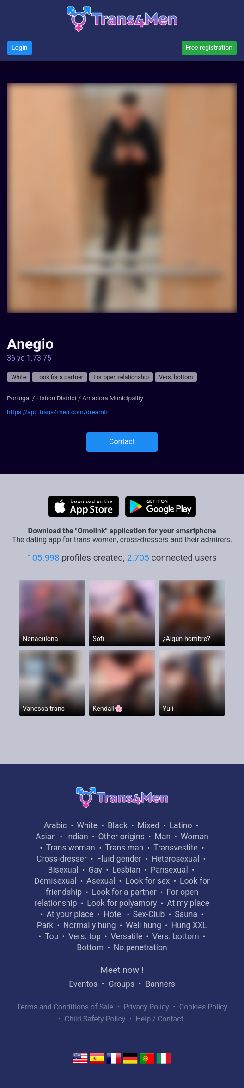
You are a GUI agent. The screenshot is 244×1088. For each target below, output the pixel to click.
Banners (160, 984)
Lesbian (126, 869)
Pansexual (169, 869)
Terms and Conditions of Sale (65, 1006)
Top (52, 936)
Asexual (100, 881)
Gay (95, 869)
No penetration (140, 947)
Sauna (186, 914)
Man (163, 836)
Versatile (126, 936)
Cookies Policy (203, 1006)
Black (118, 825)
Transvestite (175, 847)
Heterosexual (175, 858)
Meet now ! (122, 970)
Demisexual (55, 881)
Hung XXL (189, 925)
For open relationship (121, 376)
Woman (194, 836)
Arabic (55, 825)
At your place (69, 914)
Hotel (113, 914)
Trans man (124, 847)
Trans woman (70, 847)
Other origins (121, 836)
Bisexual (63, 869)
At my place (188, 903)
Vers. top (84, 936)
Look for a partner (59, 376)
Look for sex (147, 881)
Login (20, 47)
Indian (77, 836)
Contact (122, 441)
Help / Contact (159, 1019)
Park (45, 925)
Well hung (143, 925)
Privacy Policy (146, 1006)
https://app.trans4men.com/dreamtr (57, 412)
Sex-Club (149, 914)
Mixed (148, 825)
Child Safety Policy (95, 1019)
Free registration (209, 47)
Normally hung (89, 925)
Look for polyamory (122, 903)
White (18, 376)
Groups (121, 984)
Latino (181, 825)
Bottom (90, 947)
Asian (46, 836)
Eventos (83, 984)
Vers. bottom (176, 376)
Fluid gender (119, 858)
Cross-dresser (62, 858)
